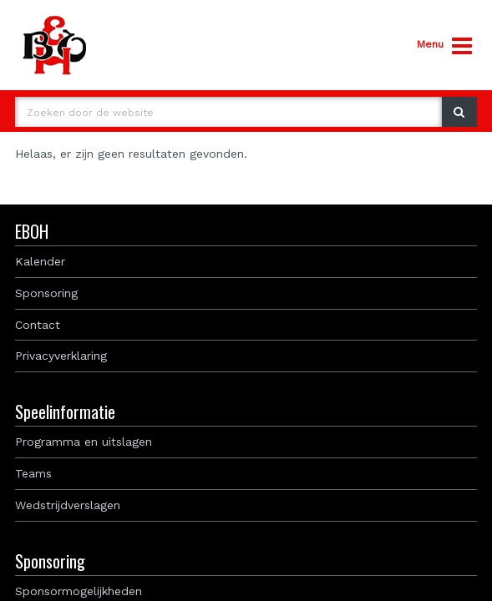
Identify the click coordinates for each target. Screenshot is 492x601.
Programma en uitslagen (83, 441)
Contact (37, 324)
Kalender (40, 261)
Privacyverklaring (61, 355)
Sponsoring (46, 293)
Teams (33, 473)
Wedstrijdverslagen (67, 505)
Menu (444, 46)
